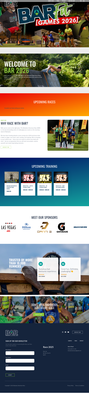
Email (7, 366)
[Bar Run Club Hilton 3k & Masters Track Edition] (12, 181)
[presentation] (2, 233)
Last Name (8, 358)
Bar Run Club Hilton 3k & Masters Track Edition (11, 192)
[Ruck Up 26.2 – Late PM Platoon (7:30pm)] (28, 182)
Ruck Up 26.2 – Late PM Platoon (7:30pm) (27, 192)
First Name (8, 351)
